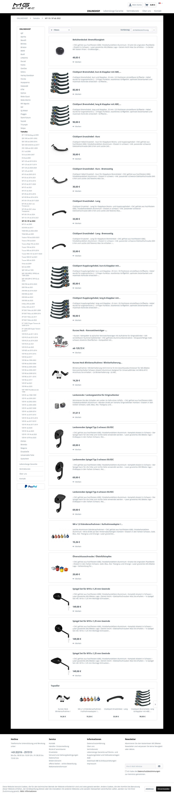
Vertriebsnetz (24, 469)
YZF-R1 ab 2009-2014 (29, 411)
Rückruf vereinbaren (57, 749)
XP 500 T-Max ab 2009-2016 (31, 314)
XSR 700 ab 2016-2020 (29, 284)
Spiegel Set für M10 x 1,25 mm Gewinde (91, 589)
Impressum (91, 763)
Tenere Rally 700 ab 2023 (30, 244)
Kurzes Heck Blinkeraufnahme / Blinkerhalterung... (97, 362)
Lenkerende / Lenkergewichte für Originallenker (96, 395)
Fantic (23, 65)
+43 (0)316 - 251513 (21, 752)
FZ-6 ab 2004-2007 (28, 155)
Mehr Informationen (28, 791)
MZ (22, 107)
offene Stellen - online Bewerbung (62, 763)
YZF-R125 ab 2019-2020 (30, 341)
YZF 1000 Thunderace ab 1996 (30, 391)
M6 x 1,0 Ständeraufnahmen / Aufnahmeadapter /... (98, 524)
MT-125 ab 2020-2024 (29, 168)
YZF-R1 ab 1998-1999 (29, 395)
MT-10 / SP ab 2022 (28, 221)
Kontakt (22, 478)
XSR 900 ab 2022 (27, 297)
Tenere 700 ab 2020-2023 (30, 237)
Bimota (23, 44)
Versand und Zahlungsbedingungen (63, 755)
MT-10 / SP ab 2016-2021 (30, 218)
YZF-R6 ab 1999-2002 (29, 360)
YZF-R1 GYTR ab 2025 (29, 438)
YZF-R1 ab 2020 (27, 428)
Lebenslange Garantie (28, 464)
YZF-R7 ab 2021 (27, 383)
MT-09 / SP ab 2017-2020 (30, 201)
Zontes (23, 441)
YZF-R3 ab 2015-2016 (29, 354)
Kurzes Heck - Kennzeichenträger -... (90, 330)
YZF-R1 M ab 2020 (28, 431)
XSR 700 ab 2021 (27, 287)
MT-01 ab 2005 (27, 224)
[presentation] (143, 758)
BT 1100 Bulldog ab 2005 (30, 135)
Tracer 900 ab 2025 (28, 260)
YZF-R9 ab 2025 (27, 386)
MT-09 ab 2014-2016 (29, 194)
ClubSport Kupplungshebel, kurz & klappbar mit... (97, 266)
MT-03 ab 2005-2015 (29, 174)
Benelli (23, 40)
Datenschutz (54, 758)
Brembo (24, 444)
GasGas (24, 68)
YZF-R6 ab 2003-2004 (29, 364)
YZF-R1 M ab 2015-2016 (30, 418)
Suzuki (23, 121)
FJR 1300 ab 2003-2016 (29, 142)
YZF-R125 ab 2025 (28, 347)
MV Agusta (25, 103)
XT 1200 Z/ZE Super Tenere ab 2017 (31, 330)
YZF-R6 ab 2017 (27, 380)
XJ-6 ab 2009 (26, 267)
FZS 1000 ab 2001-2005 (30, 148)
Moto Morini (26, 100)
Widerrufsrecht (55, 761)
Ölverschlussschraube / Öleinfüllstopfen (92, 556)
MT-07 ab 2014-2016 (29, 181)
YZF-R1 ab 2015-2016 (29, 415)
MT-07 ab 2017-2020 (29, 184)
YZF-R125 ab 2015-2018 (30, 337)
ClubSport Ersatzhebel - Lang (86, 201)
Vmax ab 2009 (26, 264)
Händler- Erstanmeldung (59, 746)
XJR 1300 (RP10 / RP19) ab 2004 (30, 280)
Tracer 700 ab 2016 (28, 247)
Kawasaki (24, 86)
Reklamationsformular (58, 766)
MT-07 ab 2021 (27, 187)
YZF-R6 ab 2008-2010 (29, 373)
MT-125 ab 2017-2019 (29, 164)
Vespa (23, 128)
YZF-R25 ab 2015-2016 (29, 350)
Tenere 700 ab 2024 (28, 241)
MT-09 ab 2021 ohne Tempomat (29, 210)
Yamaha (24, 131)
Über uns (23, 474)
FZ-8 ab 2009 (26, 158)
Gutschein (25, 458)
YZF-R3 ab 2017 (27, 357)
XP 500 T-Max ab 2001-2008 (31, 310)
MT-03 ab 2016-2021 (29, 178)
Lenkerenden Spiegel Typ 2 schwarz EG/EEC (93, 427)
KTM (22, 89)
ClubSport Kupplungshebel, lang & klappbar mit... (96, 298)
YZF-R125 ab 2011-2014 (30, 334)
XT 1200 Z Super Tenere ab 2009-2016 (31, 324)
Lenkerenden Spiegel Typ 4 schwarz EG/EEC (93, 492)
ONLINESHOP (25, 29)
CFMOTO (24, 58)
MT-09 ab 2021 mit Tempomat (28, 205)
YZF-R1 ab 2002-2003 (29, 402)
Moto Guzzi (25, 96)
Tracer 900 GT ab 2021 (29, 257)
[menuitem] (135, 5)
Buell (23, 54)
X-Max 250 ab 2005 (28, 304)
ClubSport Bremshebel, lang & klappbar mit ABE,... (97, 104)
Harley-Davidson (27, 75)
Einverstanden (164, 789)
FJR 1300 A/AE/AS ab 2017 (30, 145)
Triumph (24, 124)
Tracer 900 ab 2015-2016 (30, 250)
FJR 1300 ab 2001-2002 (29, 138)
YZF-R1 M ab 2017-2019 (30, 425)
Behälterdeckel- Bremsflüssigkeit (88, 39)
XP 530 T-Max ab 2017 (29, 317)
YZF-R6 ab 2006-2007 (29, 370)
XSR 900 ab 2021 (27, 294)
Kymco (23, 93)
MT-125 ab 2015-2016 (29, 161)
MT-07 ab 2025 (27, 191)
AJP (22, 33)
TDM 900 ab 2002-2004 (30, 231)
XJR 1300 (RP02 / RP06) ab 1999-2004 (30, 274)
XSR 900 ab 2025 (27, 300)
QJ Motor (24, 110)
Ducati (23, 61)
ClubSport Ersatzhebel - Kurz (86, 136)
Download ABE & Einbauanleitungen (101, 761)
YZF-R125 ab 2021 (28, 344)
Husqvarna (25, 82)
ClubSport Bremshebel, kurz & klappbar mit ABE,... (97, 72)
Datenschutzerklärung (96, 743)
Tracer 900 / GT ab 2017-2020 (32, 254)
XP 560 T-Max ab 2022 (29, 320)
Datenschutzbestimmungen (149, 771)
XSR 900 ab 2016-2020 (29, 291)
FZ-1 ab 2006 (26, 151)
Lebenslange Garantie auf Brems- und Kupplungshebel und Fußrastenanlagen (103, 753)
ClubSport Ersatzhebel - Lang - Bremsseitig (93, 233)
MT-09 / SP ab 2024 (28, 214)
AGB (88, 758)
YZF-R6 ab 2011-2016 (29, 377)
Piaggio (23, 114)
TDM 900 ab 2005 (28, 234)
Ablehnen (150, 789)
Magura (24, 448)
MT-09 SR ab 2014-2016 (30, 197)
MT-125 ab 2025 (27, 171)
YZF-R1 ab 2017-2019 (29, 421)
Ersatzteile (25, 451)
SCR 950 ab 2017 (27, 228)
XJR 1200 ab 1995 (27, 270)
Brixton (23, 47)
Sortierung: (125, 30)
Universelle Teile (27, 455)
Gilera (23, 72)
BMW (23, 51)
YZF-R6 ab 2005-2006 (29, 367)
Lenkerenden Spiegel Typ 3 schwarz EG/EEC (93, 459)
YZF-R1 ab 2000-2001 (29, 398)
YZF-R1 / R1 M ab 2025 (29, 434)
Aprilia (23, 37)
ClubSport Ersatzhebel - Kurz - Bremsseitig (93, 169)
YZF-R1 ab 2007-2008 (29, 408)
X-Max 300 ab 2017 (28, 307)
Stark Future (26, 117)
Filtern (55, 30)
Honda (23, 79)
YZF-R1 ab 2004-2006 (29, 405)
